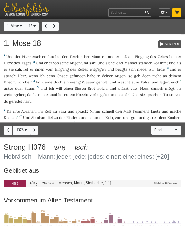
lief (25, 69)
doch (146, 75)
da (29, 94)
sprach (9, 75)
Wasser (88, 82)
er (117, 56)
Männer (130, 63)
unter (8, 88)
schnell (108, 111)
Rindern (73, 117)
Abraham (29, 111)
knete (155, 111)
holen (102, 88)
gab (150, 117)
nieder (142, 69)
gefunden (78, 75)
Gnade (62, 75)
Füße (145, 82)
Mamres (99, 56)
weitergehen (14, 94)
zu (55, 111)
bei (60, 94)
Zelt (48, 111)
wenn (33, 75)
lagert (165, 82)
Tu (165, 94)
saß (124, 56)
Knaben (173, 117)
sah (92, 63)
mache (175, 111)
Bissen (80, 88)
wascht (124, 82)
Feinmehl (141, 111)
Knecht (10, 82)
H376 (21, 130)
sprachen (153, 94)
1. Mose (14, 26)
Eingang (142, 56)
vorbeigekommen (105, 94)
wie (178, 94)
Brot (91, 88)
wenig (75, 82)
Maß (127, 111)
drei (119, 63)
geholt (101, 82)
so (171, 94)
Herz (144, 88)
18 (32, 26)
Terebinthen (80, 56)
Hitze (8, 63)
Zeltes (163, 56)
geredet (15, 101)
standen (145, 63)
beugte (121, 69)
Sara (62, 111)
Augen (75, 63)
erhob (54, 63)
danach (157, 88)
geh (137, 75)
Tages (26, 63)
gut (134, 117)
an (165, 75)
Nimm (95, 111)
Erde (161, 69)
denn (51, 75)
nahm (93, 117)
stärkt (123, 88)
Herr (22, 75)
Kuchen (10, 117)
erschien (39, 56)
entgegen (98, 69)
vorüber (24, 82)
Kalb (109, 117)
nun (41, 94)
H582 (15, 183)
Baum (29, 88)
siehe (110, 63)
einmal (51, 94)
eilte (16, 111)
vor (156, 63)
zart (118, 117)
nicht (156, 75)
